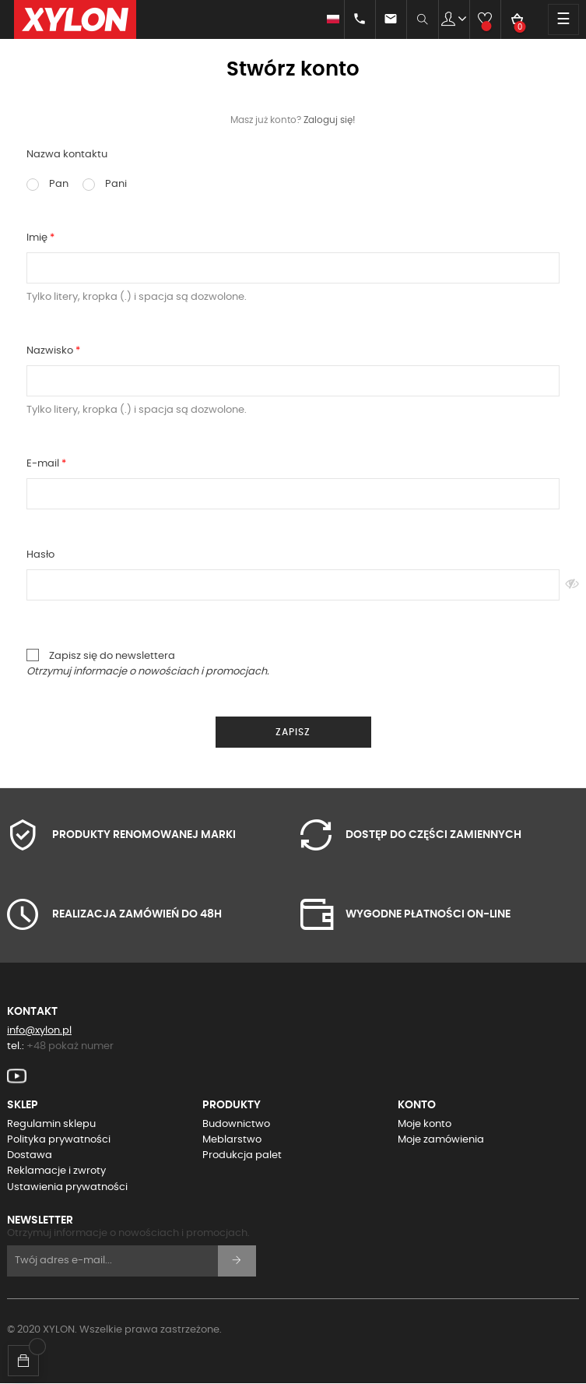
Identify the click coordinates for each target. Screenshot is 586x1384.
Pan (47, 184)
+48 (70, 1046)
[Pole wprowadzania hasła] (293, 584)
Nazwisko (50, 351)
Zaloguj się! (330, 120)
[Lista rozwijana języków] (326, 19)
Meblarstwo (231, 1140)
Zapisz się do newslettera (147, 663)
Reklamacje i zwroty (56, 1171)
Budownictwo (236, 1124)
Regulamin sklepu (51, 1124)
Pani (104, 184)
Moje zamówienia (441, 1140)
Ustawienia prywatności (67, 1187)
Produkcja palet (242, 1155)
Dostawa (29, 1155)
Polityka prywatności (59, 1140)
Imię (38, 238)
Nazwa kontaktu (66, 155)
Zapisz (293, 732)
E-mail (43, 464)
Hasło (40, 555)
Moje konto (424, 1124)
